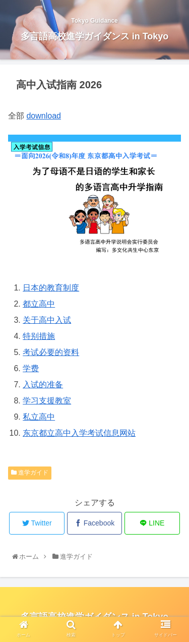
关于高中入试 (47, 320)
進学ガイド (29, 472)
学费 (31, 368)
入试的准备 (43, 384)
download (43, 115)
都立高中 (39, 304)
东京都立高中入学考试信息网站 (79, 433)
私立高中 (39, 417)
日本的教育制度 (51, 287)
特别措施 (39, 336)
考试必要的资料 (51, 352)
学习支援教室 (47, 400)
